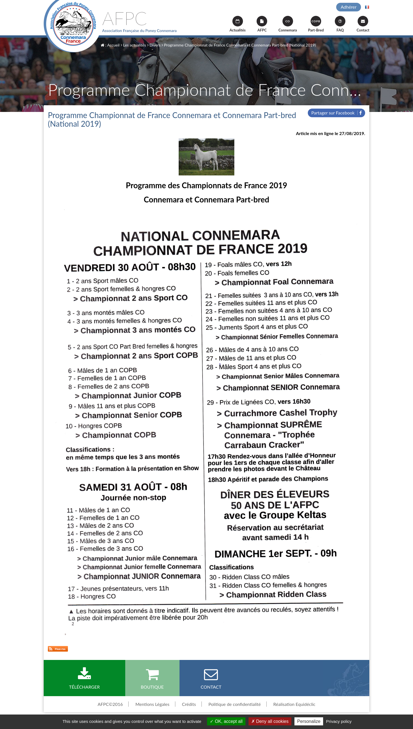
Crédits (189, 704)
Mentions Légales (152, 704)
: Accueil (110, 45)
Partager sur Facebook (336, 112)
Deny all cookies (270, 721)
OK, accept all (226, 721)
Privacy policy (339, 721)
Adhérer (349, 6)
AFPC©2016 (110, 704)
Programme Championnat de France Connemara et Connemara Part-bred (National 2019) (239, 45)
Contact (363, 24)
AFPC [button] (262, 24)
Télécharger (84, 678)
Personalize (309, 721)
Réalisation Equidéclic (294, 704)
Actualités (238, 24)
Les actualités (133, 45)
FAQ (340, 24)
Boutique (152, 678)
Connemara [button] (287, 24)
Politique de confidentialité (234, 704)
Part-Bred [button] (316, 24)
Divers (154, 45)
